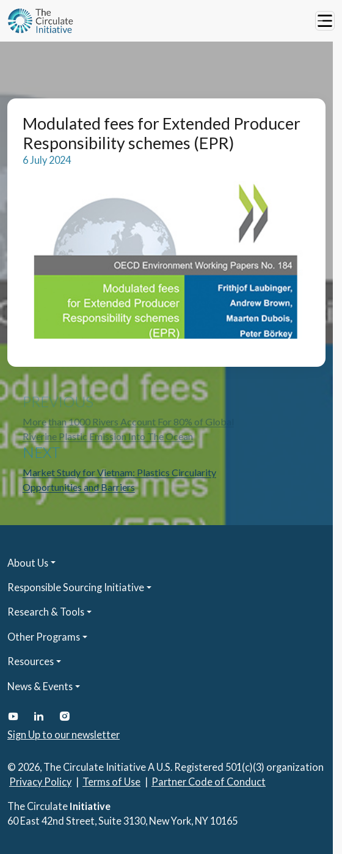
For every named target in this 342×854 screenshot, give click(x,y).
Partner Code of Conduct (208, 781)
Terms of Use (111, 781)
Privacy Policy (40, 781)
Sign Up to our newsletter (63, 734)
